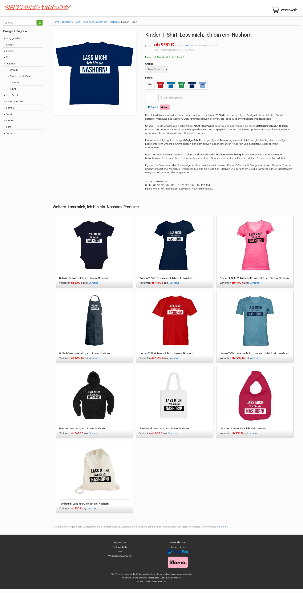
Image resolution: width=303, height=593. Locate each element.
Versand (190, 49)
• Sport (8, 118)
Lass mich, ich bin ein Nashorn (101, 26)
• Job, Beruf (11, 99)
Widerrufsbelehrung (120, 560)
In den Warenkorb (171, 102)
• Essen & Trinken (14, 105)
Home (56, 26)
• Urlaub (13, 74)
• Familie (9, 112)
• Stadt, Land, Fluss (19, 80)
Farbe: (149, 82)
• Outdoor (9, 67)
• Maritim (14, 86)
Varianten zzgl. (74, 287)
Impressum (119, 546)
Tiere (77, 26)
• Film (7, 131)
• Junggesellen (12, 42)
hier (225, 531)
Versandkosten (177, 546)
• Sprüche (9, 137)
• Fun (7, 61)
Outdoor (67, 26)
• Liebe (8, 124)
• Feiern (8, 55)
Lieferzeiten (178, 551)
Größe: (149, 68)
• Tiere (12, 93)
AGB (120, 555)
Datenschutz (120, 551)
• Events (9, 49)
